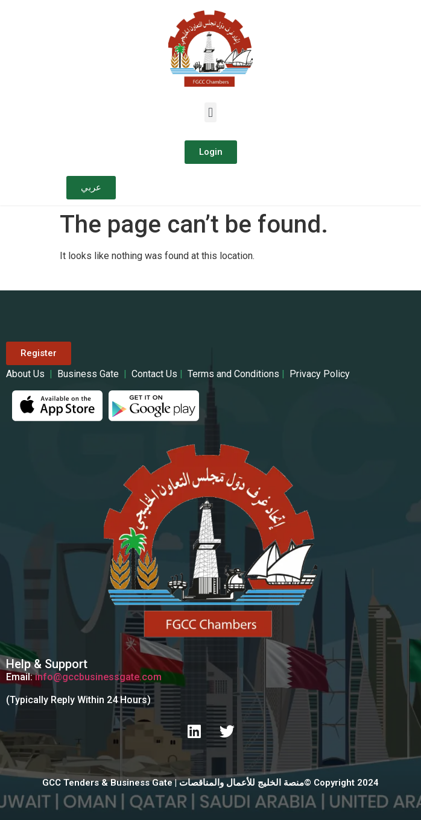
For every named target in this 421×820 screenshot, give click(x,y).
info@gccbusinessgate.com (98, 677)
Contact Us (154, 374)
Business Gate (90, 374)
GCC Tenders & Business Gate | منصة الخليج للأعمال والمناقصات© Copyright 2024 (210, 782)
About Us (27, 374)
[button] (210, 112)
